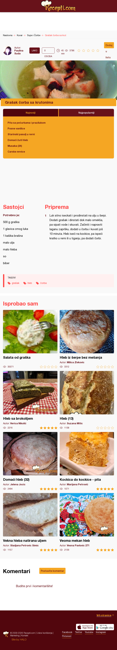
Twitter (78, 632)
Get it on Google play (105, 627)
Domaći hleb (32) (30, 461)
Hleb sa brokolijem (30, 400)
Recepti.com (58, 6)
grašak (15, 283)
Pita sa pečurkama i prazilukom (27, 122)
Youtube (89, 632)
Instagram (101, 632)
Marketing (15, 635)
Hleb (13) (87, 400)
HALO (23, 639)
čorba (43, 283)
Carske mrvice (16, 151)
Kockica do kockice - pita (87, 461)
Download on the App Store (85, 627)
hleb (30, 283)
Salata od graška (30, 339)
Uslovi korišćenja (44, 633)
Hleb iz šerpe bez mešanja (87, 339)
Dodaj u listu (109, 46)
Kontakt (24, 635)
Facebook (67, 632)
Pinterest (66, 636)
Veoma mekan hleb (87, 522)
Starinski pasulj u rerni (21, 134)
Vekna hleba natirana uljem (30, 522)
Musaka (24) (15, 145)
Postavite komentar (52, 570)
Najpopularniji (86, 112)
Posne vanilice (16, 128)
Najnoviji (30, 112)
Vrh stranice (104, 615)
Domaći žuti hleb (18, 140)
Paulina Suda (18, 52)
